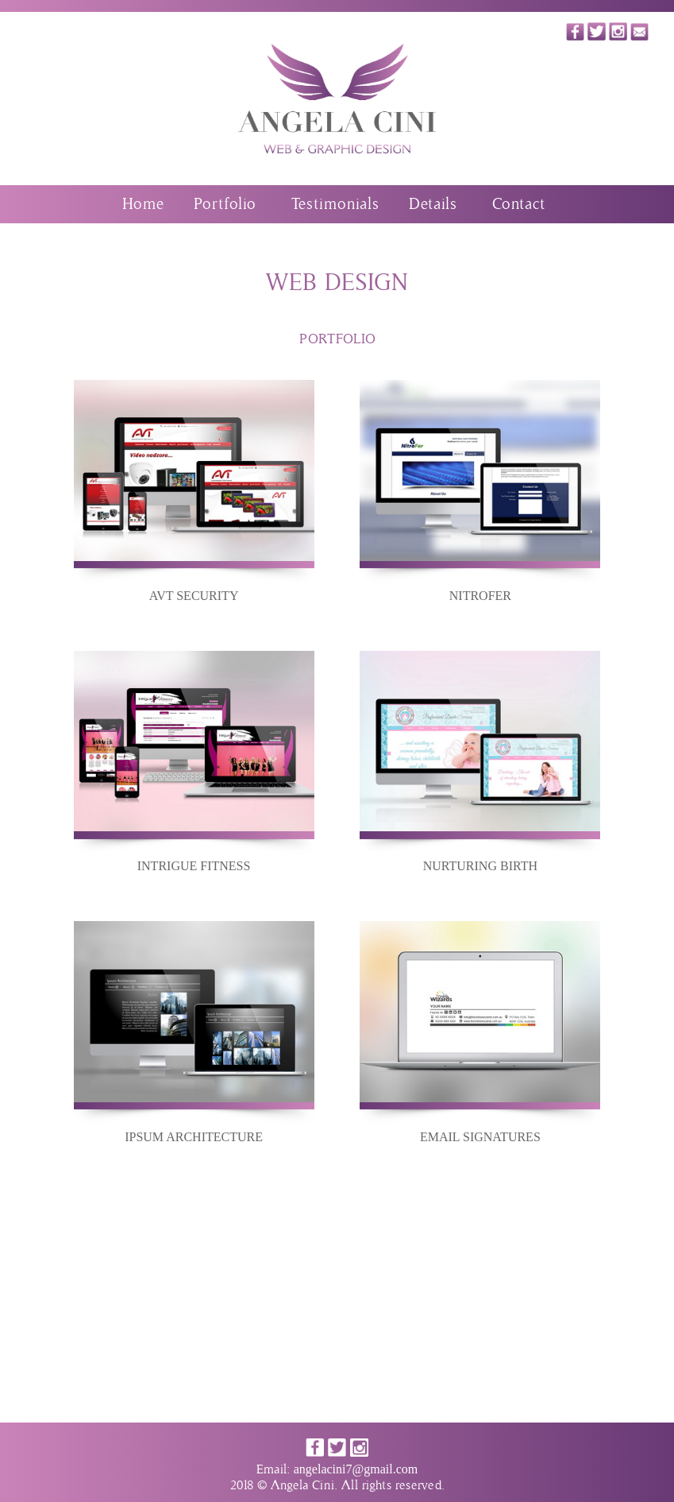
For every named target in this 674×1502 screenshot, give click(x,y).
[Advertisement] (337, 1311)
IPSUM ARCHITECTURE (194, 1137)
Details (432, 204)
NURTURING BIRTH (480, 866)
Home (143, 204)
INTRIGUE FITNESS (194, 866)
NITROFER (480, 595)
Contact (518, 204)
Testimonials (335, 204)
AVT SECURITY (194, 595)
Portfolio (225, 204)
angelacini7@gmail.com (356, 1469)
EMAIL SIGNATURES (480, 1137)
